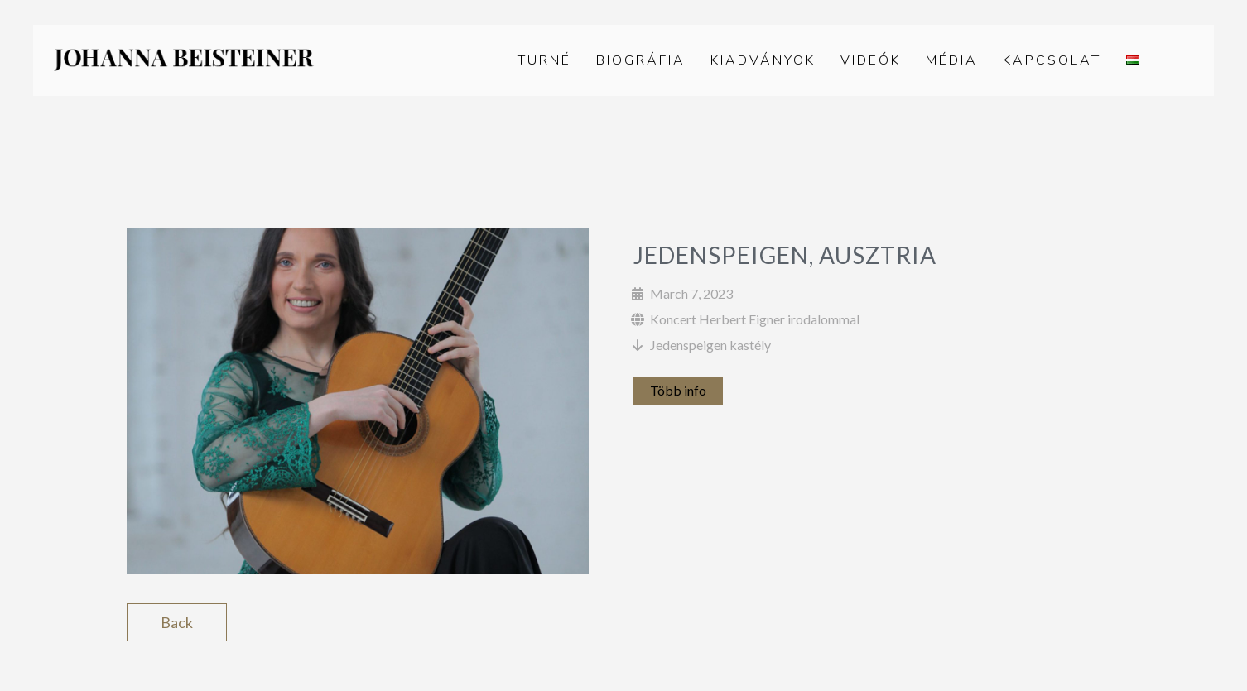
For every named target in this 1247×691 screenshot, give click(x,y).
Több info (678, 390)
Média (952, 60)
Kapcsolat (1052, 60)
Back (177, 622)
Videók (870, 60)
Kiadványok (763, 60)
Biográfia (641, 60)
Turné (544, 60)
